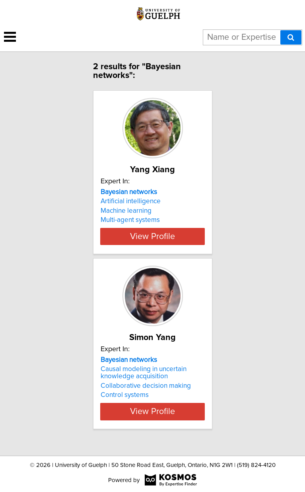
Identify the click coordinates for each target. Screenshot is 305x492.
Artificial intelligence (131, 201)
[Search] (290, 37)
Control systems (125, 402)
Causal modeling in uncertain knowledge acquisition (143, 380)
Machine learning (126, 210)
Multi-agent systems (130, 220)
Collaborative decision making (146, 393)
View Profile (152, 243)
